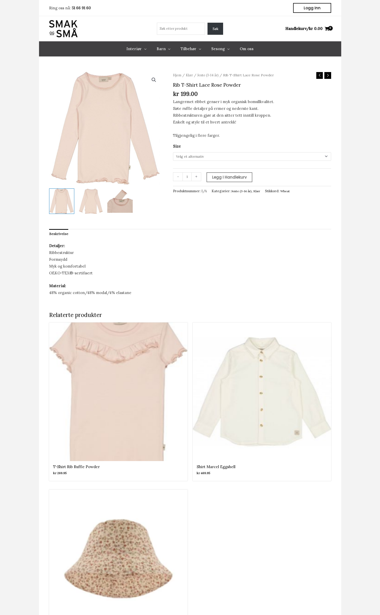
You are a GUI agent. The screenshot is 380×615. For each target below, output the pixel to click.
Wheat (289, 192)
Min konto (144, 536)
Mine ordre (145, 542)
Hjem (177, 75)
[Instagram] (196, 476)
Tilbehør (74, 556)
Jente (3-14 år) (211, 75)
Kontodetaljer (147, 556)
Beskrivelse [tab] (60, 234)
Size (177, 146)
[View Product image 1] (62, 201)
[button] (312, 8)
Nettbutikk (76, 536)
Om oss (73, 570)
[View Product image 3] (120, 201)
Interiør (74, 542)
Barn (71, 549)
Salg (70, 563)
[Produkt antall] (187, 178)
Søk (215, 29)
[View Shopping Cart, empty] (307, 29)
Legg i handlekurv (230, 178)
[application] (149, 48)
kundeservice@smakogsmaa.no (245, 556)
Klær (190, 75)
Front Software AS (123, 603)
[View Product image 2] (90, 201)
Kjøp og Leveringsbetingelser (307, 603)
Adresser (143, 549)
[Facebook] (183, 476)
